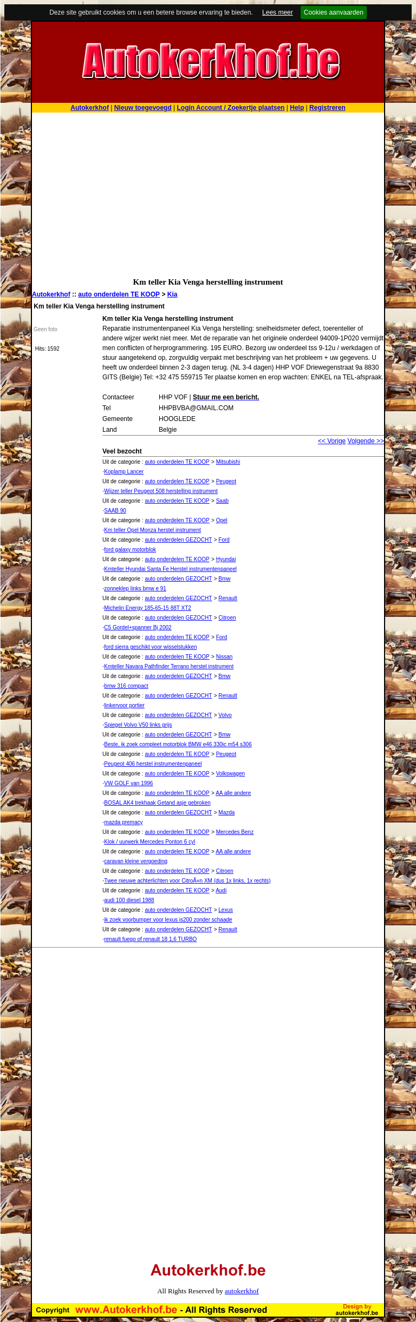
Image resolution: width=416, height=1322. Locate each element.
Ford (224, 540)
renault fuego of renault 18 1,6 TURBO (150, 939)
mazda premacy (123, 822)
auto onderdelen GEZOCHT (178, 540)
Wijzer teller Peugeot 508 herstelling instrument (161, 491)
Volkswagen (230, 774)
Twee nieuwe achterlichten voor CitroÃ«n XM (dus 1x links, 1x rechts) (187, 881)
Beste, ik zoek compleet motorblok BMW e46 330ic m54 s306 (177, 744)
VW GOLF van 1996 (128, 783)
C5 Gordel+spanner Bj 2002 (137, 627)
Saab (222, 501)
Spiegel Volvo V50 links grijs (138, 725)
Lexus (225, 910)
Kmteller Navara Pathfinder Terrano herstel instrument (168, 666)
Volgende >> (366, 441)
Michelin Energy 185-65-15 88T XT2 (147, 608)
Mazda (226, 812)
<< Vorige (332, 441)
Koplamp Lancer (124, 472)
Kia (172, 294)
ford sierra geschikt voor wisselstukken (150, 647)
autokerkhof (242, 1291)
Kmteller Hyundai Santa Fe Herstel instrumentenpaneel (170, 569)
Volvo (224, 715)
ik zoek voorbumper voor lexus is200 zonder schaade (168, 920)
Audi (221, 890)
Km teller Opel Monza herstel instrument (152, 530)
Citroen (227, 618)
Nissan (224, 657)
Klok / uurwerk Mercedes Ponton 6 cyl (149, 842)
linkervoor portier (124, 705)
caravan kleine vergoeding (135, 861)
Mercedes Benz (234, 832)
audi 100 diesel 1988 (129, 900)
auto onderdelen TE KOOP (119, 294)
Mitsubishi (228, 462)
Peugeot (226, 481)
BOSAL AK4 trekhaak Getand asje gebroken (157, 803)
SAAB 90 (115, 511)
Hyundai (226, 559)
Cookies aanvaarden (333, 12)
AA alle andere (233, 793)
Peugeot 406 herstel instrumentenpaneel (153, 764)
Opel (221, 520)
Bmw (224, 579)
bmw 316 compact (126, 686)
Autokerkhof (51, 294)
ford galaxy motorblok (130, 550)
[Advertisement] (208, 193)
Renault (227, 598)
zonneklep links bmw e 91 (135, 588)
